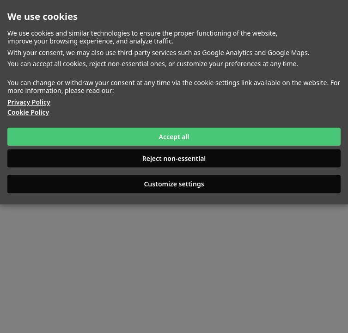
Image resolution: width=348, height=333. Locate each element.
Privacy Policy (28, 102)
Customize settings (174, 183)
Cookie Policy (28, 113)
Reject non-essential (174, 158)
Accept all (174, 136)
